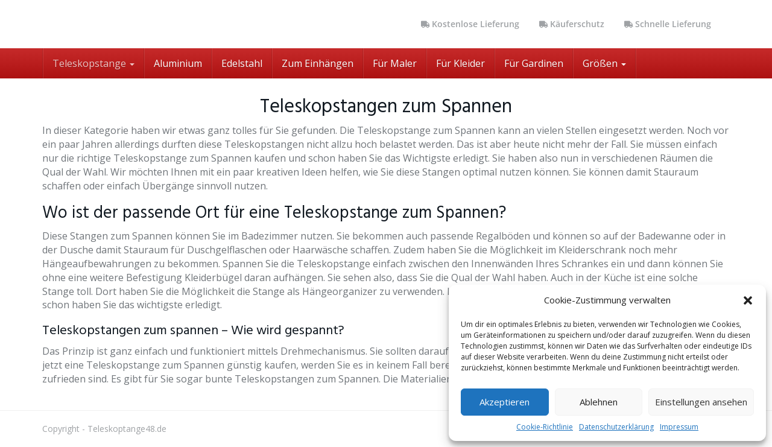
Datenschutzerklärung (616, 427)
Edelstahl (241, 63)
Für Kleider (460, 63)
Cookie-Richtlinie (544, 427)
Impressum (679, 427)
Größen (604, 63)
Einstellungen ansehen (701, 402)
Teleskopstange (93, 63)
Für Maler (395, 63)
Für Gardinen (533, 63)
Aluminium (178, 63)
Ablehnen (599, 402)
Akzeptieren (504, 402)
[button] (748, 300)
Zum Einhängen (317, 63)
